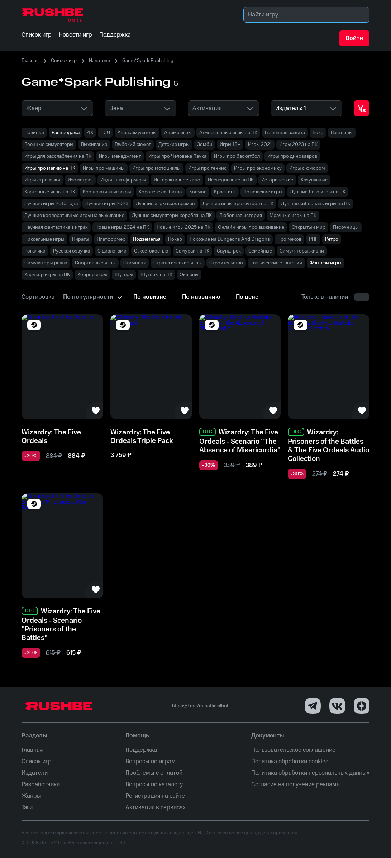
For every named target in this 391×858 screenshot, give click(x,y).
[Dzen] (361, 706)
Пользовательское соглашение (293, 750)
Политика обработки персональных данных (310, 773)
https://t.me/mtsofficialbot (200, 706)
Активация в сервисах (155, 807)
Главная (30, 60)
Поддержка (141, 750)
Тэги (27, 807)
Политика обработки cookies (289, 761)
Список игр (64, 60)
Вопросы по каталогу (154, 784)
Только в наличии (324, 297)
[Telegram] (313, 706)
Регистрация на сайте (155, 796)
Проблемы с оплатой (153, 773)
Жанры (31, 796)
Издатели (99, 60)
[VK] (337, 706)
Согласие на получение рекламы (296, 784)
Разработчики (41, 784)
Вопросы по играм (150, 761)
